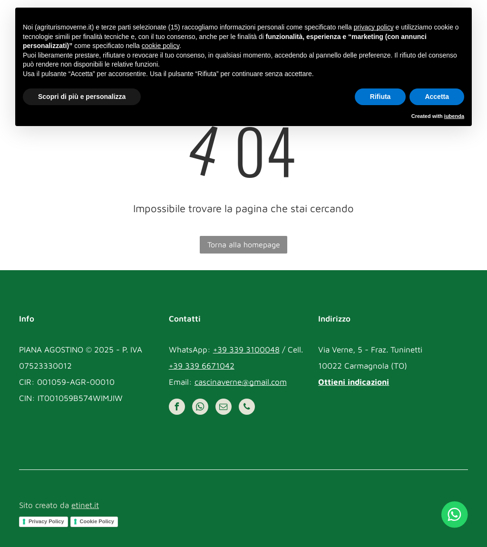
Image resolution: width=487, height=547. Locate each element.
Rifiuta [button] (380, 96)
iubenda (454, 116)
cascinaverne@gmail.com (241, 382)
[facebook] (177, 408)
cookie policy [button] (160, 45)
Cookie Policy (97, 521)
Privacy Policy (46, 521)
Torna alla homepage (243, 244)
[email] (223, 408)
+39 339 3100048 (246, 349)
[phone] (247, 408)
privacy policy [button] (374, 27)
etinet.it (85, 505)
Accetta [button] (437, 96)
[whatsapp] (200, 408)
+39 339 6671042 (201, 366)
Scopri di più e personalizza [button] (82, 96)
